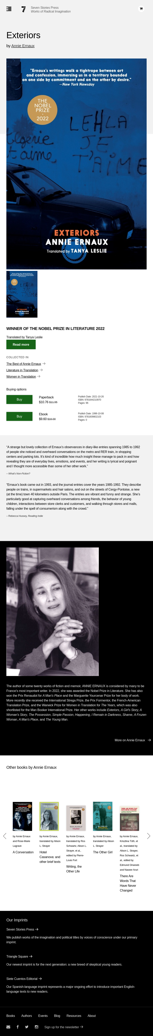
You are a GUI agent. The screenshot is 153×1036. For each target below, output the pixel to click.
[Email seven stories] (8, 1027)
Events (43, 1015)
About (92, 1015)
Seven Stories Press (45, 7)
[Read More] (21, 344)
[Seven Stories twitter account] (26, 1027)
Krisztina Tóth (127, 841)
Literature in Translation (22, 370)
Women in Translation (21, 376)
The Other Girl (102, 852)
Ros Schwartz (127, 855)
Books (10, 1015)
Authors (26, 1015)
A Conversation (23, 852)
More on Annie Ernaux (130, 740)
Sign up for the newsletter (61, 1027)
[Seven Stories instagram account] (36, 1027)
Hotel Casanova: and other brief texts (49, 857)
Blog (57, 1015)
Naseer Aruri (131, 869)
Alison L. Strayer (128, 850)
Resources (74, 1015)
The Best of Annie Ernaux (23, 364)
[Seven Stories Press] (23, 9)
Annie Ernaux (22, 46)
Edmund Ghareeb (129, 864)
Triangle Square (17, 956)
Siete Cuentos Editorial (21, 978)
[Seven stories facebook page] (18, 1027)
